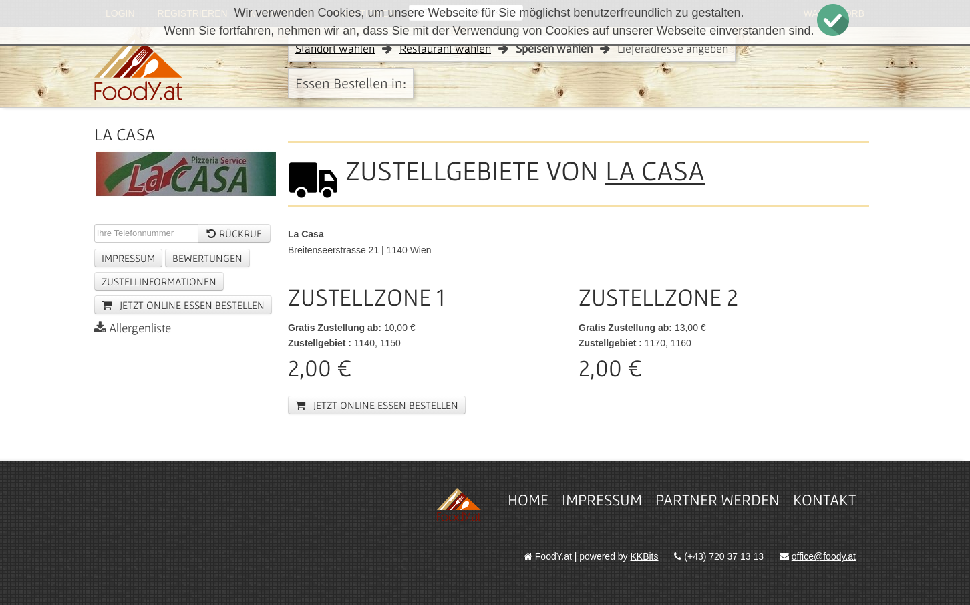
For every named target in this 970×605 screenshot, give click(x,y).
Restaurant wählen (445, 48)
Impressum (128, 258)
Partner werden (717, 500)
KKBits (645, 556)
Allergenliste (132, 328)
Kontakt (824, 500)
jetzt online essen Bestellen (183, 305)
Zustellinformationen (159, 281)
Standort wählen (335, 48)
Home (528, 500)
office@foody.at (824, 556)
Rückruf (233, 233)
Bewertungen (207, 258)
